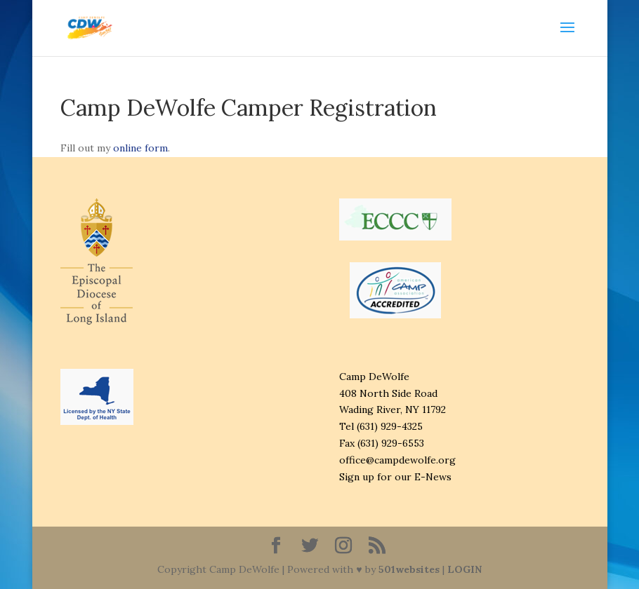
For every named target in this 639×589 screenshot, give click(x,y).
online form (140, 148)
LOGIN (464, 569)
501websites (409, 569)
